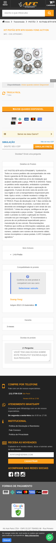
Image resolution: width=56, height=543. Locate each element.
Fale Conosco (15, 430)
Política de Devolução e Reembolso (24, 426)
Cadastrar (31, 461)
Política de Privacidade (18, 434)
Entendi (7, 540)
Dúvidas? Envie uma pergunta (28, 154)
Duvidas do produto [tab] (28, 338)
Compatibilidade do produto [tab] (28, 267)
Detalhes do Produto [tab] (28, 164)
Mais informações (32, 535)
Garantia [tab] (28, 320)
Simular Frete (43, 146)
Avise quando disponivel (28, 109)
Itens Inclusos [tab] (28, 248)
